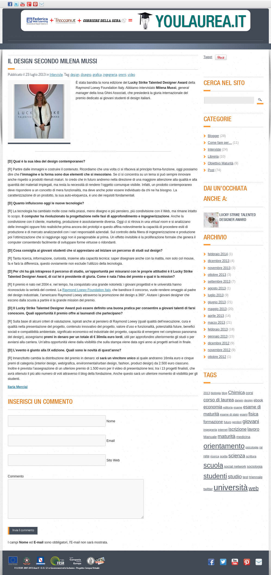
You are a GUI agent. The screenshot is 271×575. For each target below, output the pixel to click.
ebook (258, 400)
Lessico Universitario (82, 35)
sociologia (255, 466)
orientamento (224, 446)
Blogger (213, 136)
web (254, 488)
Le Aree (51, 35)
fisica (253, 414)
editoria (228, 407)
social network (235, 466)
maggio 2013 (217, 309)
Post (211, 170)
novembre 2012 (219, 350)
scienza (236, 455)
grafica (97, 74)
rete (207, 456)
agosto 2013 (217, 288)
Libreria (213, 156)
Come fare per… (220, 143)
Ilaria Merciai (18, 387)
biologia (216, 393)
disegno (86, 74)
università (231, 487)
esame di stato (229, 414)
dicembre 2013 (218, 261)
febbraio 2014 (218, 254)
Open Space (107, 35)
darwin (239, 400)
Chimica (236, 392)
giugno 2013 (217, 302)
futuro (227, 422)
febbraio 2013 (218, 329)
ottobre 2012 (217, 357)
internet (223, 429)
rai (261, 447)
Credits (121, 35)
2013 (207, 393)
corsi (249, 393)
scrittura (251, 456)
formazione (213, 422)
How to (62, 35)
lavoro (253, 429)
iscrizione (238, 429)
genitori (237, 422)
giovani (250, 421)
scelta (224, 456)
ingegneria (110, 74)
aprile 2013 (216, 316)
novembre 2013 (219, 268)
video (131, 74)
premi (122, 74)
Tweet (208, 57)
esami (243, 414)
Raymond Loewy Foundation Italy (86, 290)
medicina (243, 437)
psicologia (251, 447)
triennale (256, 477)
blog (224, 393)
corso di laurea (219, 399)
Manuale (210, 437)
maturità (226, 436)
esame (237, 407)
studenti (215, 476)
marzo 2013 (216, 322)
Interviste (56, 74)
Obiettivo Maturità (220, 163)
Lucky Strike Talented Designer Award (237, 217)
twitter (208, 489)
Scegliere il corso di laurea (27, 35)
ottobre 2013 (217, 275)
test (245, 477)
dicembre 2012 (218, 343)
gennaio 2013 (218, 336)
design (74, 74)
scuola (213, 465)
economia (213, 407)
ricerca (214, 456)
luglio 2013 (216, 295)
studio (235, 476)
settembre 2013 (219, 281)
